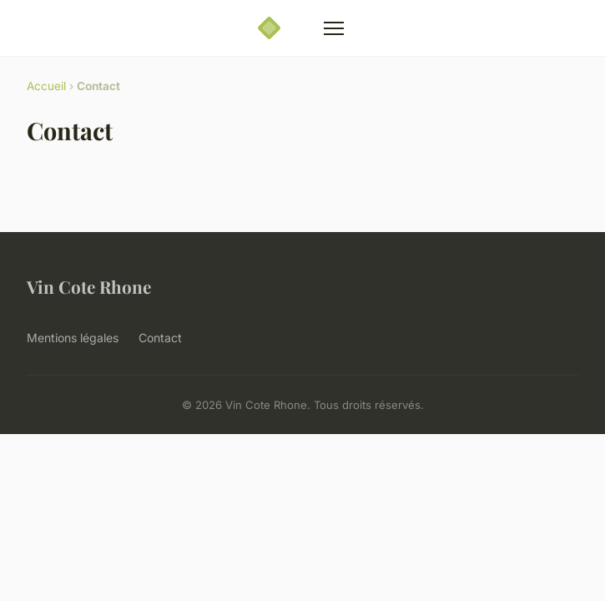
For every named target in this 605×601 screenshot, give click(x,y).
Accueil (46, 86)
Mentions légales (72, 338)
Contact (160, 338)
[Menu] (333, 28)
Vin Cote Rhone (89, 286)
